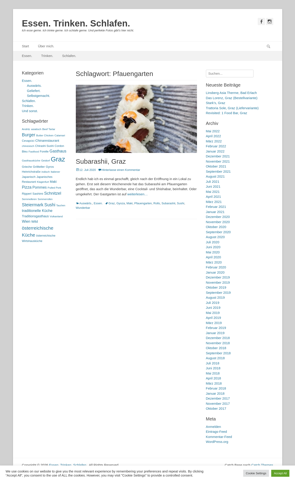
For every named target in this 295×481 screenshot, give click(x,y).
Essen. (27, 56)
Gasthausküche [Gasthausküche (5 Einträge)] (31, 160)
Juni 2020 (213, 247)
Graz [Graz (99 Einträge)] (58, 159)
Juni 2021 (213, 186)
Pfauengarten (143, 203)
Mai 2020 (213, 252)
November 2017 (218, 403)
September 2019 (218, 292)
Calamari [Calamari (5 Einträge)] (60, 135)
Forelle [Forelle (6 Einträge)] (44, 151)
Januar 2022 (215, 151)
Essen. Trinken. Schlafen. (76, 23)
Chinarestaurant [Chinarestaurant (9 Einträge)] (47, 140)
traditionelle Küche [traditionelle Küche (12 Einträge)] (37, 211)
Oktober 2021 (216, 166)
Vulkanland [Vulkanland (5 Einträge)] (56, 216)
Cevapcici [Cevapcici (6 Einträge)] (28, 140)
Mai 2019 (213, 313)
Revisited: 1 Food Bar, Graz (226, 113)
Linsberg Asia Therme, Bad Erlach (231, 93)
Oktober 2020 (216, 227)
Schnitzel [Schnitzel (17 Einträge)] (52, 193)
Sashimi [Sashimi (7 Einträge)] (38, 193)
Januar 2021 (215, 212)
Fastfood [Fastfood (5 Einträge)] (33, 151)
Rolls (156, 203)
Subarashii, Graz (101, 161)
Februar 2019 (216, 328)
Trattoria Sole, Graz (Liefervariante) (232, 108)
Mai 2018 (213, 373)
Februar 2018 (216, 388)
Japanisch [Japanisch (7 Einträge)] (29, 176)
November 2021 (218, 161)
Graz (112, 203)
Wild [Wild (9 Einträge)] (34, 221)
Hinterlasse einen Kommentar (121, 170)
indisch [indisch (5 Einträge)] (46, 171)
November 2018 (218, 343)
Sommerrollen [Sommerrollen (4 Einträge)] (45, 199)
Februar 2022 (216, 146)
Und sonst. (30, 111)
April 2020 (213, 257)
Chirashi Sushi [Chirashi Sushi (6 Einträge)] (44, 146)
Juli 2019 (212, 303)
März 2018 (214, 383)
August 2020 (215, 237)
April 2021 (213, 196)
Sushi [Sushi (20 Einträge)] (49, 204)
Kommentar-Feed (219, 437)
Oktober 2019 (216, 287)
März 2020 (214, 262)
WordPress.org (217, 442)
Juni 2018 (213, 368)
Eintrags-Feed (216, 431)
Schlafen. (69, 56)
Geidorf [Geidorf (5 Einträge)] (45, 160)
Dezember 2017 (218, 398)
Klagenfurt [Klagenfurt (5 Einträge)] (43, 181)
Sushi (180, 203)
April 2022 (213, 136)
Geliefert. (34, 91)
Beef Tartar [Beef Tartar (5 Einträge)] (48, 129)
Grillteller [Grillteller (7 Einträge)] (39, 166)
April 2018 (213, 378)
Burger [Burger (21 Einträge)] (28, 134)
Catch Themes (262, 465)
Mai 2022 (213, 131)
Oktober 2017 (216, 408)
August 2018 (215, 358)
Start (25, 46)
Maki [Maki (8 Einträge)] (53, 181)
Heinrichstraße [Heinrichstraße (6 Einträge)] (31, 171)
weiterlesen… (137, 194)
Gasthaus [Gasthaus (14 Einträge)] (58, 151)
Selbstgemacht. (38, 96)
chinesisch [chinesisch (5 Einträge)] (28, 146)
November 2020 (218, 222)
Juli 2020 (212, 242)
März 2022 (214, 141)
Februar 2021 (216, 207)
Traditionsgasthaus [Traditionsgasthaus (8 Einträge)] (35, 216)
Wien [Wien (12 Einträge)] (26, 221)
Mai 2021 (213, 192)
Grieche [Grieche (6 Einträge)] (27, 166)
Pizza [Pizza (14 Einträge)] (27, 187)
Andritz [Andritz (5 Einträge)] (26, 129)
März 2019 (214, 323)
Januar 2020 (215, 272)
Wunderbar (83, 207)
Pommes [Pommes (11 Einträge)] (40, 187)
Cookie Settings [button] (256, 473)
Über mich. (46, 46)
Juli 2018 (212, 363)
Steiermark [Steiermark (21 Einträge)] (33, 204)
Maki (130, 203)
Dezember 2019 (218, 277)
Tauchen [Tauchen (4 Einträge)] (60, 205)
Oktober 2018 (216, 348)
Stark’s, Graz (215, 103)
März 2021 (214, 202)
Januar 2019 (215, 333)
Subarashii (168, 203)
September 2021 (218, 171)
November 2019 (218, 282)
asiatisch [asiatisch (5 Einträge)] (36, 129)
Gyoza (120, 203)
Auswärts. (85, 203)
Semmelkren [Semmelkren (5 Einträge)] (29, 199)
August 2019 (215, 297)
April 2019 (213, 318)
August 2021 (215, 176)
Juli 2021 (212, 181)
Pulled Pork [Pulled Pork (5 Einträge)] (54, 187)
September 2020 (218, 232)
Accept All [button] (280, 473)
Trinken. (47, 56)
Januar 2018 (215, 393)
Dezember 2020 (218, 217)
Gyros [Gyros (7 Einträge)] (50, 166)
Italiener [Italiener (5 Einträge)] (55, 171)
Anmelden (213, 427)
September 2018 (218, 353)
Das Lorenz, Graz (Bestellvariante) (232, 98)
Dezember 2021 (218, 156)
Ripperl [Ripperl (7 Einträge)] (27, 193)
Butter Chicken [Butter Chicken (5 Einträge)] (44, 135)
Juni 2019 (213, 307)
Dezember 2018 (218, 338)
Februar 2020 (216, 267)
